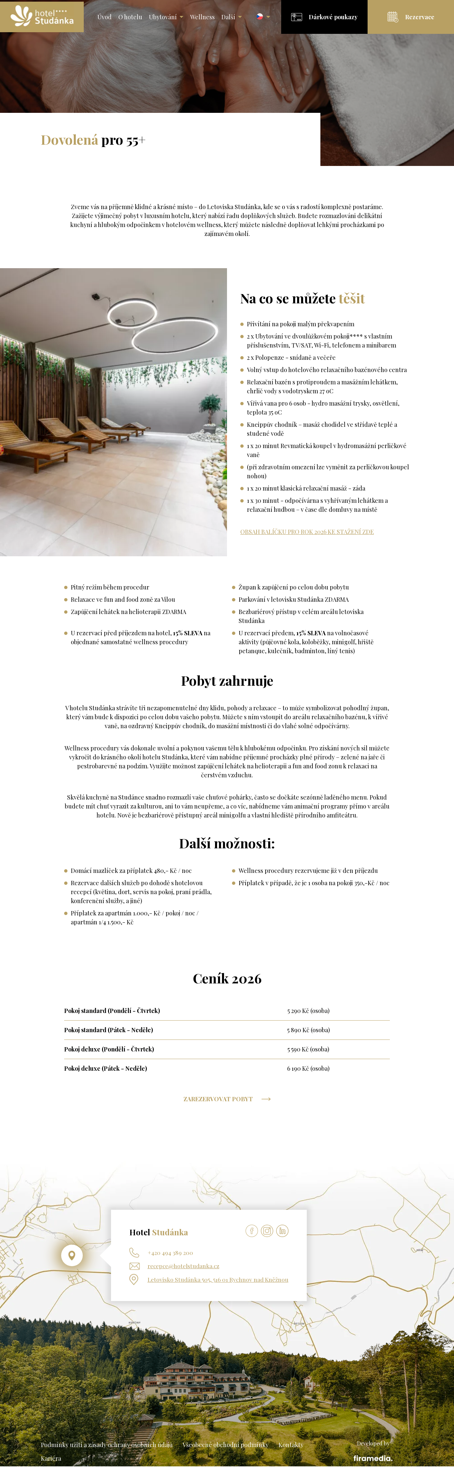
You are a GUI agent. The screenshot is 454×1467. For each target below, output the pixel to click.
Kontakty (291, 1445)
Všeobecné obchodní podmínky (225, 1445)
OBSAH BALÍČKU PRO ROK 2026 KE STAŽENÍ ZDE (307, 532)
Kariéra (51, 1459)
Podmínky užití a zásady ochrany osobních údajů (106, 1445)
